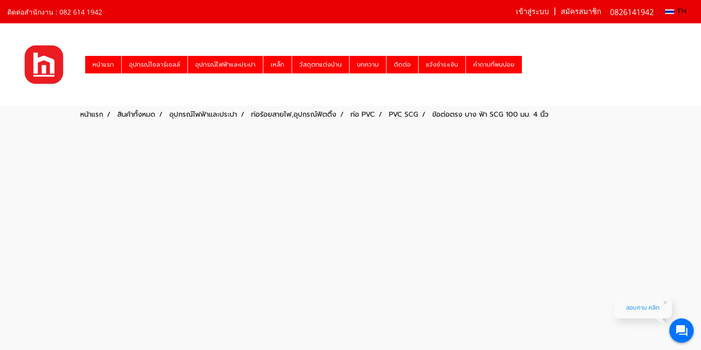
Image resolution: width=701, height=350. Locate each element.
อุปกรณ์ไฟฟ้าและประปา (225, 64)
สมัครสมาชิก (581, 11)
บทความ (368, 64)
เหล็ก (277, 64)
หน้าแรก (103, 64)
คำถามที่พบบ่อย (494, 64)
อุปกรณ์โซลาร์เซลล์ (154, 64)
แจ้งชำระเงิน (442, 64)
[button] (531, 65)
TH (675, 11)
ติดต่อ (402, 64)
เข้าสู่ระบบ (532, 11)
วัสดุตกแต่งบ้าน (320, 64)
